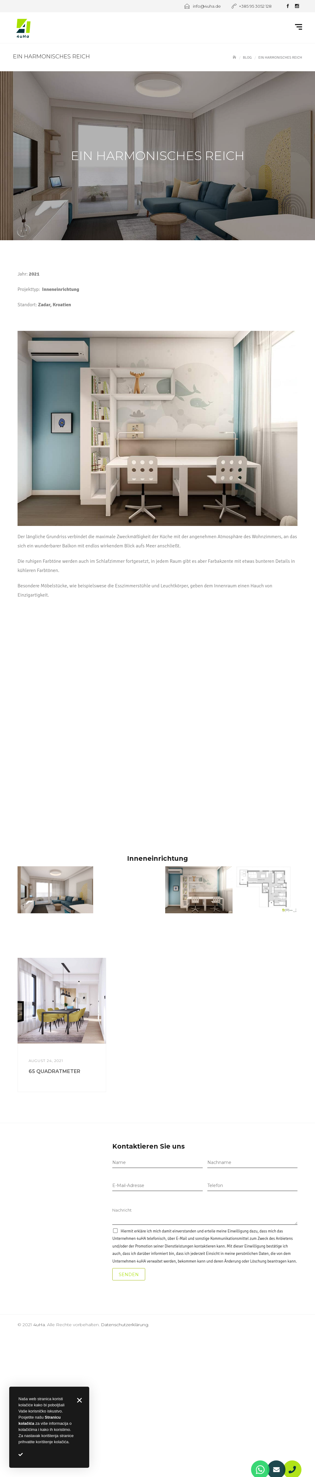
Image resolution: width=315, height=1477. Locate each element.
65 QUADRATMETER (54, 1071)
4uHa (39, 1324)
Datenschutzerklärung (124, 1324)
